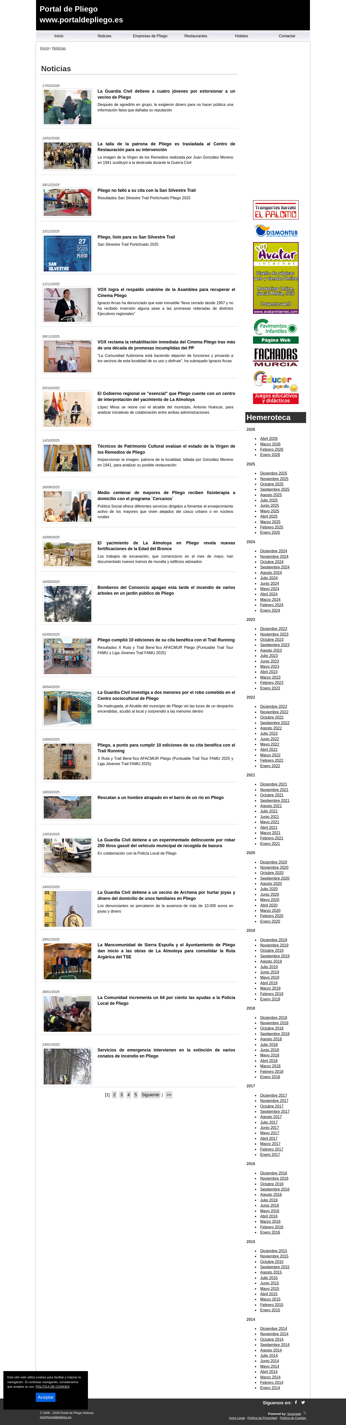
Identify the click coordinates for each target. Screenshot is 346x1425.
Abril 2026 (269, 439)
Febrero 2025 (271, 527)
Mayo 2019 (269, 977)
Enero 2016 (270, 1232)
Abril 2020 (269, 905)
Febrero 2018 (271, 1072)
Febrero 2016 (271, 1227)
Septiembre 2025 (275, 489)
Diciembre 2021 (273, 784)
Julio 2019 (269, 967)
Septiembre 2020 (275, 878)
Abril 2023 (269, 672)
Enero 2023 (270, 688)
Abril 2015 (269, 1294)
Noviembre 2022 (274, 712)
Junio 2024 (269, 583)
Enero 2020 (270, 921)
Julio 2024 (269, 578)
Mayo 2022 (269, 744)
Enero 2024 (270, 610)
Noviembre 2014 (274, 1334)
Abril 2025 (269, 516)
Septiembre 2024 (275, 567)
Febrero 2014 (271, 1382)
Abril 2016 (269, 1216)
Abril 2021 (269, 827)
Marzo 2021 (270, 833)
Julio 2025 (269, 500)
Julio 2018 (269, 1045)
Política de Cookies (293, 1418)
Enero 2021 (270, 844)
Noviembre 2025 (274, 479)
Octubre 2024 (272, 562)
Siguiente (150, 1094)
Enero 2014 (270, 1388)
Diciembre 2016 (273, 1173)
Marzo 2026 (270, 444)
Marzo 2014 (270, 1377)
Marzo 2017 (270, 1144)
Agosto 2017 (271, 1117)
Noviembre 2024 (274, 557)
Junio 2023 (269, 661)
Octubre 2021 (272, 795)
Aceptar (46, 1397)
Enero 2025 (270, 532)
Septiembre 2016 (275, 1189)
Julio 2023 (269, 656)
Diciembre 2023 (273, 629)
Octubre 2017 (272, 1106)
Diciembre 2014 (273, 1329)
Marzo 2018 (270, 1066)
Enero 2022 (270, 766)
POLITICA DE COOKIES (53, 1386)
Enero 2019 (270, 999)
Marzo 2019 (270, 988)
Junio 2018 (269, 1050)
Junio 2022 (269, 739)
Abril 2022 (269, 750)
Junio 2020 (269, 894)
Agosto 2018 (271, 1039)
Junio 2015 (269, 1283)
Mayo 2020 (269, 900)
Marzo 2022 (270, 755)
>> (169, 1094)
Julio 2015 (269, 1278)
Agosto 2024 (271, 573)
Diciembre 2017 (273, 1095)
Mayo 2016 (269, 1211)
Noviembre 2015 (274, 1256)
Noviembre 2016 (274, 1178)
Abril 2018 (269, 1061)
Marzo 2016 (270, 1221)
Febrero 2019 (271, 994)
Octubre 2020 (272, 873)
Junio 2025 (269, 505)
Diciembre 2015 (273, 1251)
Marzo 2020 (270, 911)
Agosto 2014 (271, 1350)
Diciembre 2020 (273, 862)
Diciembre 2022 (273, 706)
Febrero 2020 (271, 916)
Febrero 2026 (271, 449)
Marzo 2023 (270, 677)
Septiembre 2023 (275, 645)
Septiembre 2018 (275, 1034)
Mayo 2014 (269, 1366)
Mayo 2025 (269, 511)
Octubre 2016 (272, 1184)
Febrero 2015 (271, 1305)
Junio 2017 (269, 1128)
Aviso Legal (237, 1418)
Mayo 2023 (269, 666)
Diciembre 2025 (273, 473)
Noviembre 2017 (274, 1101)
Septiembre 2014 (275, 1345)
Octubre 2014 (272, 1339)
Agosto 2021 (271, 806)
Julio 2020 (269, 889)
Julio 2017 (269, 1122)
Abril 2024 (269, 594)
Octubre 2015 (272, 1262)
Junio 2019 (269, 972)
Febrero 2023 (271, 683)
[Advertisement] (275, 122)
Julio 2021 (269, 811)
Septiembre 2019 (275, 956)
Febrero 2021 (271, 838)
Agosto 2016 (271, 1195)
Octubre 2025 (272, 484)
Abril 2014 (269, 1372)
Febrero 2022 (271, 760)
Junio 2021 (269, 817)
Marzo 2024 (270, 600)
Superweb (294, 1414)
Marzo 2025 (270, 522)
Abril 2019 (269, 983)
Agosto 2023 (271, 650)
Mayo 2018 (269, 1055)
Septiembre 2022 (275, 723)
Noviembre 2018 (274, 1023)
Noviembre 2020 (274, 867)
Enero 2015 (270, 1310)
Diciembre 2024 (273, 551)
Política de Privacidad (262, 1418)
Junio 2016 (269, 1205)
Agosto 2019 (271, 961)
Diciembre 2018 (273, 1018)
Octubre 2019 (272, 950)
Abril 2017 (269, 1138)
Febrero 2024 (271, 605)
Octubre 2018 (272, 1028)
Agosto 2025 (271, 495)
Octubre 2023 (272, 640)
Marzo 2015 (270, 1299)
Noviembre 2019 (274, 945)
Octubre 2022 (272, 717)
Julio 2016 (269, 1200)
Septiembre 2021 (275, 801)
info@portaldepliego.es (55, 1417)
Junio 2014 (269, 1361)
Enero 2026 (270, 455)
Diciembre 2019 (273, 940)
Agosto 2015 (271, 1272)
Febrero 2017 (271, 1149)
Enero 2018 (270, 1077)
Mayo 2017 (269, 1133)
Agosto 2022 (271, 728)
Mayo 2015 (269, 1289)
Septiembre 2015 (275, 1267)
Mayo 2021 (269, 822)
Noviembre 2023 (274, 634)
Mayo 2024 (269, 589)
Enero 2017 (270, 1155)
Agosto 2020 (271, 884)
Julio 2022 (269, 733)
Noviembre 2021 (274, 790)
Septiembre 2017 (275, 1111)
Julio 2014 (269, 1356)
